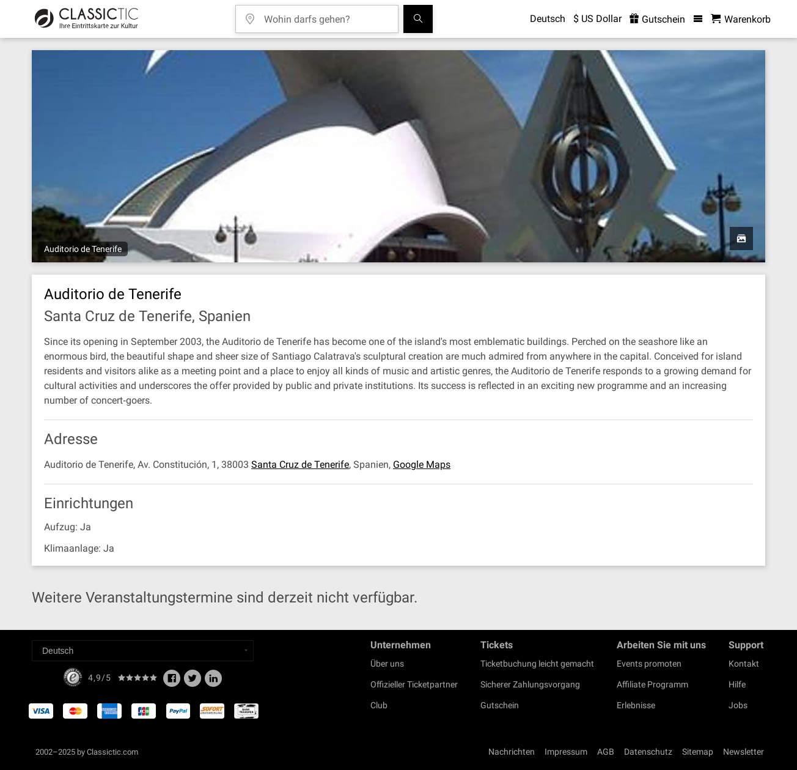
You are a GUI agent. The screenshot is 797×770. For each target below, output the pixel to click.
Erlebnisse (636, 705)
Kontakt (744, 663)
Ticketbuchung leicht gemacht (537, 663)
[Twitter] (192, 682)
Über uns (387, 663)
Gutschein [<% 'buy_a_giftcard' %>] (657, 19)
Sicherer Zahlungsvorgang (530, 684)
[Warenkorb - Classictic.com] (741, 19)
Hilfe (737, 684)
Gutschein (499, 705)
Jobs (738, 705)
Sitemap (697, 752)
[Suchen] (418, 19)
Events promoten (649, 663)
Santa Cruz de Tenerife (300, 464)
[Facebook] (172, 682)
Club (378, 705)
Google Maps (421, 464)
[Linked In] (213, 682)
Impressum (566, 752)
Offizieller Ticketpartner (414, 684)
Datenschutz (648, 752)
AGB (605, 752)
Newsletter (743, 752)
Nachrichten (511, 752)
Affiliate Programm (652, 684)
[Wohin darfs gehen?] (325, 15)
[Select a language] (143, 650)
